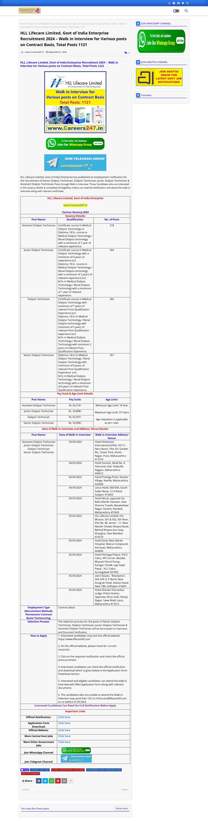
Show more (122, 808)
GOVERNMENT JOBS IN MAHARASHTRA (104, 770)
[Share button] (70, 780)
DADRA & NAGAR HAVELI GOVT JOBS (68, 770)
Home (23, 23)
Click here (64, 717)
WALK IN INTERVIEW (38, 23)
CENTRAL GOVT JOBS (40, 770)
